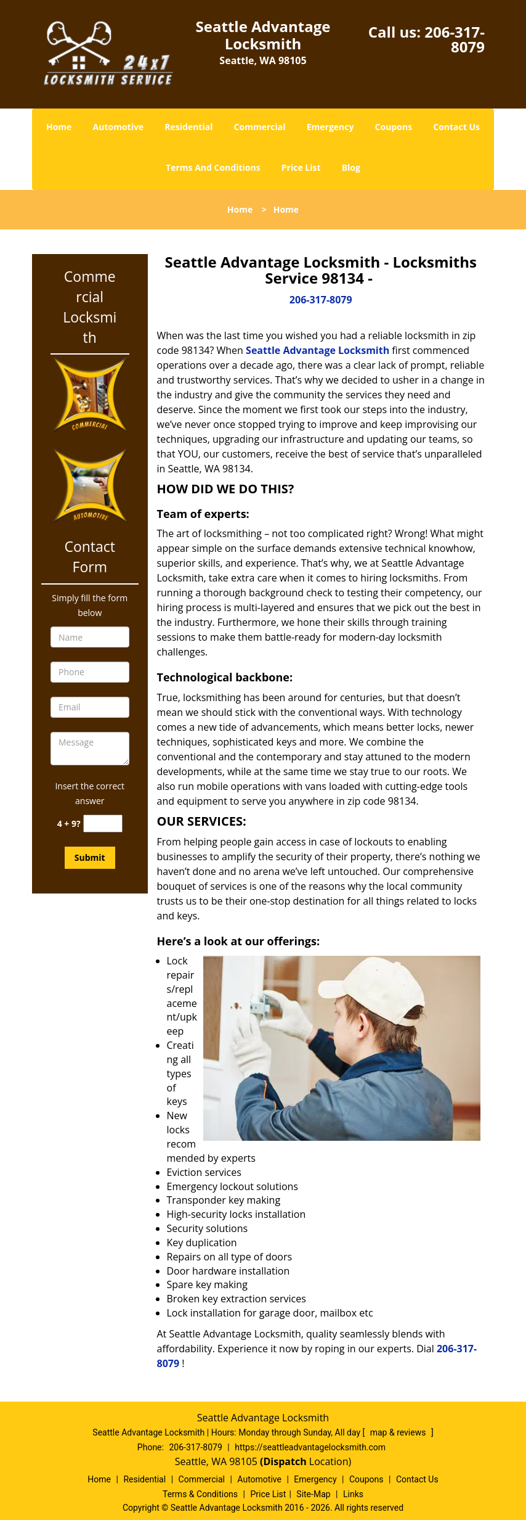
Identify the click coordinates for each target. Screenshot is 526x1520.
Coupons (393, 127)
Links (353, 1494)
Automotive (118, 127)
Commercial (260, 127)
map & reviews (399, 1432)
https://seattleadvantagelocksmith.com (310, 1447)
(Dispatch (284, 1461)
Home (58, 127)
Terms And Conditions (213, 167)
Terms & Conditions (200, 1494)
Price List (301, 167)
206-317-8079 (454, 39)
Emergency (330, 127)
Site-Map (313, 1494)
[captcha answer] (103, 823)
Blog (351, 167)
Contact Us (456, 127)
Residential (188, 127)
